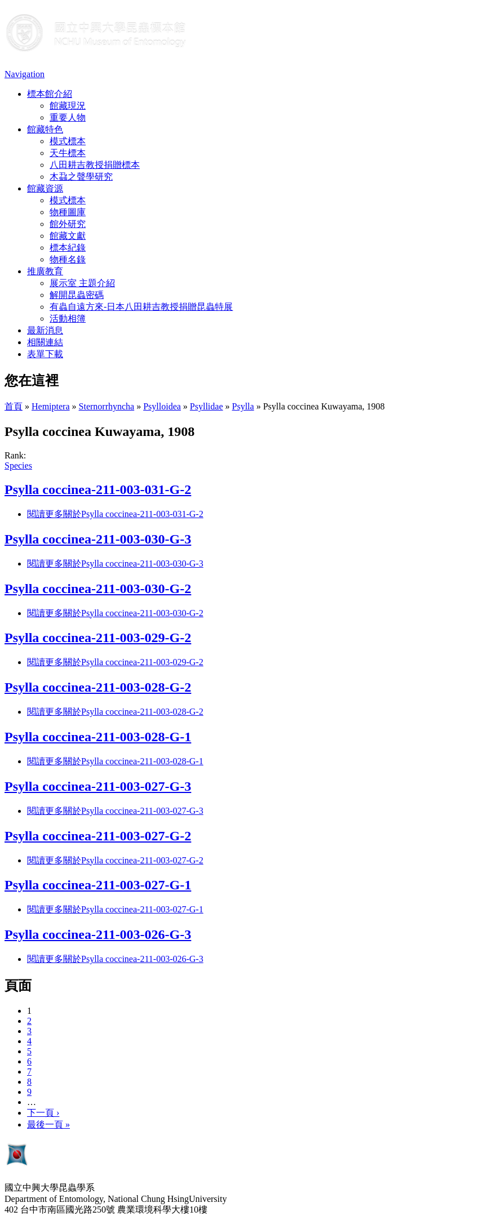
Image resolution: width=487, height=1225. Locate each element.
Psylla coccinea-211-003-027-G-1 (98, 884)
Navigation (25, 74)
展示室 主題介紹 (82, 283)
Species (18, 465)
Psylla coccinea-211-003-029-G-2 (98, 637)
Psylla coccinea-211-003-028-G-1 (98, 736)
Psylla (243, 406)
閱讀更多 (115, 514)
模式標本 (68, 141)
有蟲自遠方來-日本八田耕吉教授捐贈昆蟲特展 (141, 306)
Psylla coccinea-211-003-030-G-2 (98, 588)
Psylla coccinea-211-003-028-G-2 (98, 687)
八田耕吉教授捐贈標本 (95, 165)
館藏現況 (68, 105)
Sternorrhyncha (107, 406)
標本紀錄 (68, 247)
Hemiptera (51, 406)
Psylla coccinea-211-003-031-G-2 (98, 489)
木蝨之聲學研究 (81, 176)
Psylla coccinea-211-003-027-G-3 (98, 786)
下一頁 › (43, 1112)
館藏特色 (45, 129)
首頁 (14, 406)
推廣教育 (45, 271)
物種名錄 (68, 259)
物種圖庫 (68, 212)
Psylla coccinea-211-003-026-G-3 (98, 934)
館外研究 (68, 224)
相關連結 (45, 342)
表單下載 (45, 354)
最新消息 (45, 330)
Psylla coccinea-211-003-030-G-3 (98, 539)
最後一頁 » (48, 1124)
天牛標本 (68, 153)
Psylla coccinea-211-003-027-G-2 (98, 835)
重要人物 (68, 117)
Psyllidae (206, 406)
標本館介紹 (49, 94)
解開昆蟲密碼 (77, 295)
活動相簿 (68, 318)
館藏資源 (45, 188)
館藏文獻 (68, 235)
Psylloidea (162, 406)
